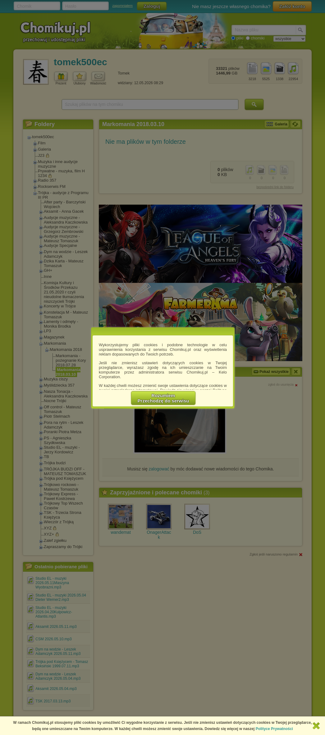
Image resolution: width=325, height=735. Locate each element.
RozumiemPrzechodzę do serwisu (163, 398)
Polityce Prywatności (274, 729)
